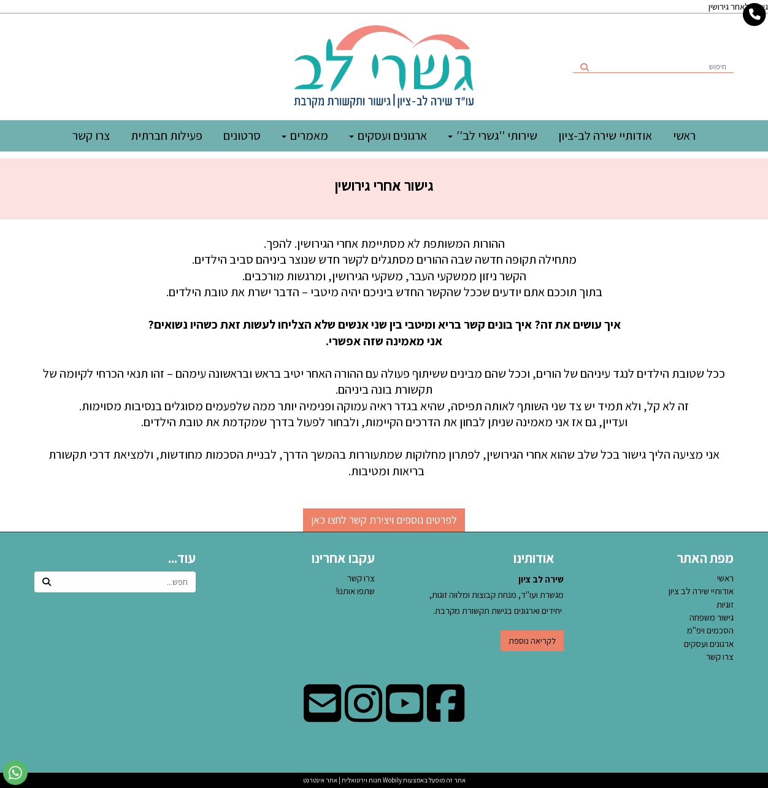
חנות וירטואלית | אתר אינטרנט (342, 780)
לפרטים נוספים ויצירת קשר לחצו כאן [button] (384, 520)
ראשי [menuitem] (684, 135)
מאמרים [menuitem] (305, 135)
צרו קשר (361, 578)
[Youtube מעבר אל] (404, 716)
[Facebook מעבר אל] (445, 716)
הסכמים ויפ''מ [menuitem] (710, 630)
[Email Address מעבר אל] (322, 716)
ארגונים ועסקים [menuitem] (388, 135)
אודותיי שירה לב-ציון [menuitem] (605, 135)
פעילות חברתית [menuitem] (166, 135)
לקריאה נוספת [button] (532, 640)
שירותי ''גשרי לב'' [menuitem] (492, 135)
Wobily (392, 780)
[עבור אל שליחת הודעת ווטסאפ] (15, 772)
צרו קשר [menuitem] (91, 135)
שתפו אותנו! (355, 591)
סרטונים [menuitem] (242, 135)
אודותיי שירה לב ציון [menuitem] (701, 591)
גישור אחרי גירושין (384, 185)
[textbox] (384, 179)
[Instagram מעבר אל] (363, 716)
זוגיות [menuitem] (725, 604)
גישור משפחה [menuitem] (711, 617)
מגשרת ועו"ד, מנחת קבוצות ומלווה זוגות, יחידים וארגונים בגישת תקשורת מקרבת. (496, 594)
